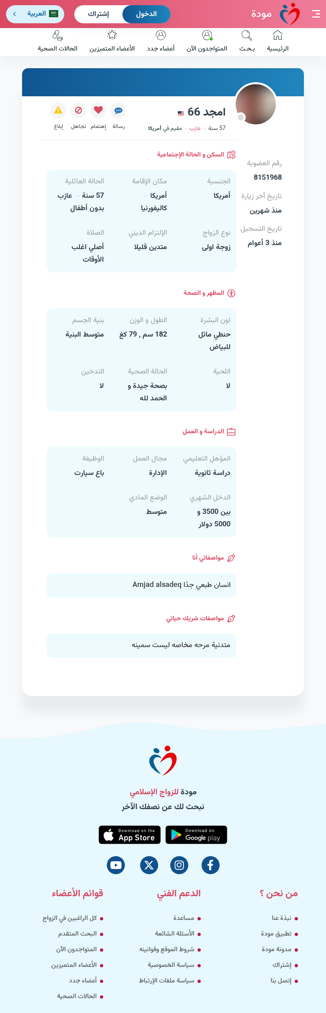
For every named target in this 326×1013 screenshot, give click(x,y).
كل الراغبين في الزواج (70, 919)
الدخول (146, 14)
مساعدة (183, 919)
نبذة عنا (281, 919)
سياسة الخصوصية (171, 965)
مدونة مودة (276, 950)
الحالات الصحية (57, 42)
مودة (275, 14)
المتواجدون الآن (207, 42)
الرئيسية (278, 42)
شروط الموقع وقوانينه (166, 950)
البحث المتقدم (77, 934)
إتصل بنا (281, 981)
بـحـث (247, 42)
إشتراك (98, 14)
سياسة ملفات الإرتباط (166, 981)
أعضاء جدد (161, 42)
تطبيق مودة (276, 934)
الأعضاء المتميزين (112, 42)
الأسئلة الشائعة (174, 934)
